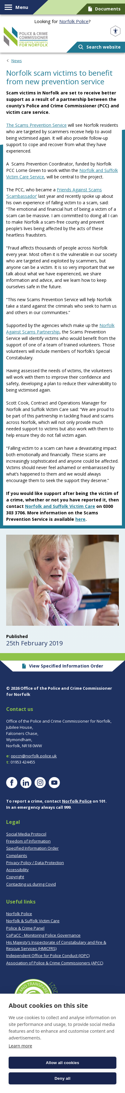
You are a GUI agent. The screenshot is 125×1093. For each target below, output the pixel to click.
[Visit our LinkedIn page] (25, 782)
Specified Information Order (32, 848)
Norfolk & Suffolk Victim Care (33, 920)
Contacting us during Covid (31, 884)
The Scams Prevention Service (36, 125)
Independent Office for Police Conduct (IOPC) (48, 955)
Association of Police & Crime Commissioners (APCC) (54, 963)
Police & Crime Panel (25, 928)
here (80, 519)
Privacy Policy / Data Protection (35, 862)
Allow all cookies (62, 1062)
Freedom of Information (28, 841)
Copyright (15, 877)
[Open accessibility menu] (115, 31)
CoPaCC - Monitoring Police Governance (43, 935)
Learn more (20, 1046)
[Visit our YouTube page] (54, 782)
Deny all (62, 1078)
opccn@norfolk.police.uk (34, 756)
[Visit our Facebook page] (11, 782)
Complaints (16, 855)
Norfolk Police (74, 21)
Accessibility (17, 869)
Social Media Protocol (26, 834)
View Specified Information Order (62, 666)
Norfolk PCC (26, 36)
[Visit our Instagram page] (40, 782)
